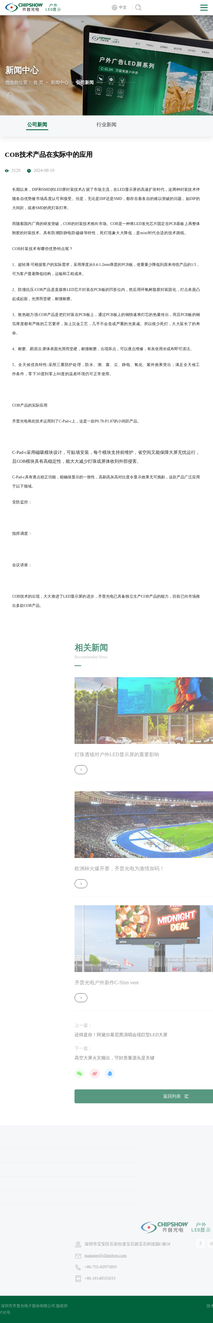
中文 (123, 7)
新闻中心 (60, 82)
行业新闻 (106, 124)
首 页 (38, 82)
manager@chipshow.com (187, 1255)
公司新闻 (37, 124)
